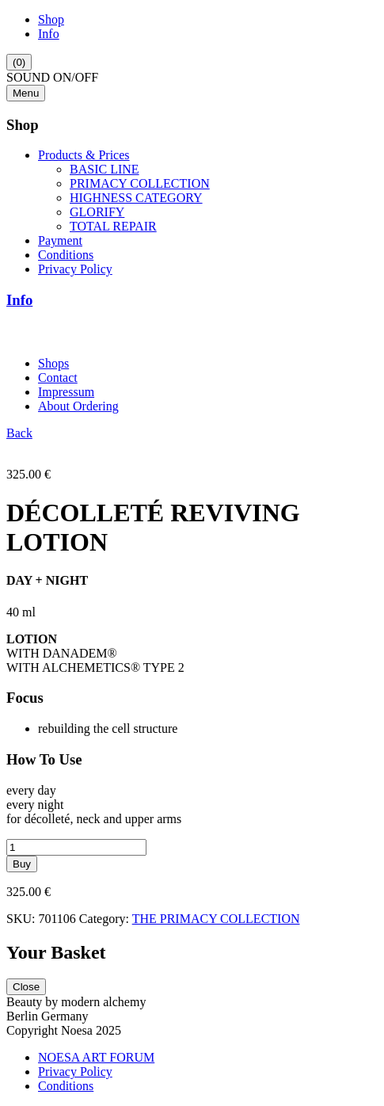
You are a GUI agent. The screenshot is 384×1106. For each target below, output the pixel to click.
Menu (26, 93)
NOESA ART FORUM (96, 1057)
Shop (51, 19)
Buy (22, 864)
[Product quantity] (76, 847)
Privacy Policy (75, 269)
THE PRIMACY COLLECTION (216, 918)
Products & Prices (84, 155)
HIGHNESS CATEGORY (136, 197)
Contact (58, 377)
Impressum (66, 392)
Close (26, 987)
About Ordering (78, 406)
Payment (60, 240)
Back (19, 433)
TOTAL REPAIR (113, 226)
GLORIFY (97, 212)
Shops (53, 363)
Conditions (65, 254)
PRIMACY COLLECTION (140, 183)
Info (48, 33)
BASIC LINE (104, 169)
